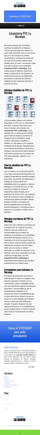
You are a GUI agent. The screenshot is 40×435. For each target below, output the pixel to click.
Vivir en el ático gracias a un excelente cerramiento (7, 395)
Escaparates (7, 387)
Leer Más (31, 367)
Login (31, 426)
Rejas (5, 377)
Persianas (7, 383)
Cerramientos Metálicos (11, 385)
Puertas (6, 379)
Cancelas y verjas (9, 381)
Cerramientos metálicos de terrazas (6, 408)
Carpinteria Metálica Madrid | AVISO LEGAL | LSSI (18, 426)
